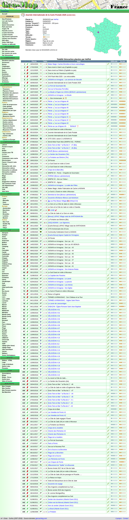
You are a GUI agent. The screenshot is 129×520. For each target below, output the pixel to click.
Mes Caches (6, 388)
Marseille (6, 200)
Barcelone (6, 210)
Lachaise (5, 301)
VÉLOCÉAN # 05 (54, 322)
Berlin (5, 212)
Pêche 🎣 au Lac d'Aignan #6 (58, 101)
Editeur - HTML (7, 360)
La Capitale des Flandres (56, 275)
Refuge (4, 330)
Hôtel (4, 285)
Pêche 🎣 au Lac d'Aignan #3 (58, 123)
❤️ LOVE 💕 (52, 210)
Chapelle (5, 260)
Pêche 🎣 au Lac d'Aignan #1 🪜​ (59, 117)
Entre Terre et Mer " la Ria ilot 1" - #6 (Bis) (62, 148)
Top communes (8, 133)
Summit (4, 336)
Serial (4, 179)
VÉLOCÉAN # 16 (54, 356)
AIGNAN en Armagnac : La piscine (60, 282)
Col (3, 271)
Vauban (4, 341)
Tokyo (5, 227)
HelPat (56, 19)
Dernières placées (8, 60)
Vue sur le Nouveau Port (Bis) (58, 89)
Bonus (4, 64)
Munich (5, 218)
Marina (4, 308)
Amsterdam (7, 208)
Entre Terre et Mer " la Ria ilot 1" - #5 (60, 397)
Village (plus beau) (8, 345)
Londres (5, 216)
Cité (3, 269)
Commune (5, 156)
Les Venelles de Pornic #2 (57, 415)
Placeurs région (8, 95)
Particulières (6, 76)
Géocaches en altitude (9, 170)
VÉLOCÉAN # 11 (54, 341)
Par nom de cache (8, 51)
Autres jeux (6, 379)
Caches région (8, 114)
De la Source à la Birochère (57, 450)
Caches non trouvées (9, 38)
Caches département (10, 120)
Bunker (4, 244)
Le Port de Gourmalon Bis (57, 86)
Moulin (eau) (6, 314)
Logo (4, 362)
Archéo (4, 238)
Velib (3, 343)
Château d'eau (7, 264)
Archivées (5, 82)
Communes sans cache (10, 158)
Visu (3, 148)
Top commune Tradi (9, 183)
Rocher (4, 332)
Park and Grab (7, 27)
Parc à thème (6, 324)
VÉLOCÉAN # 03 (54, 316)
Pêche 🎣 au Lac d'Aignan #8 (58, 114)
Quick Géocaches (8, 25)
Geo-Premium (6, 19)
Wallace (4, 353)
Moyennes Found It (9, 130)
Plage (4, 328)
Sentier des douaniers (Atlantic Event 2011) (63, 499)
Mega (4, 176)
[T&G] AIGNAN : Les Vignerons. (59, 223)
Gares (4, 279)
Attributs (5, 23)
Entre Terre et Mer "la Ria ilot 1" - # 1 (60, 400)
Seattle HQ (6, 224)
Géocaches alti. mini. (9, 166)
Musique (5, 320)
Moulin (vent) (6, 316)
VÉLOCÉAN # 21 (54, 372)
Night (4, 178)
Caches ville (7, 135)
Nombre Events (8, 124)
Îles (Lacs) (5, 291)
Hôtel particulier (7, 287)
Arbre (4, 236)
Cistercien (5, 266)
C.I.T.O (4, 154)
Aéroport (5, 233)
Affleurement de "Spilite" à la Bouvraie (61, 465)
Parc (3, 322)
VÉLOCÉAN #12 (53, 344)
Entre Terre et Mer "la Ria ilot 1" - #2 (60, 403)
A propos (119, 518)
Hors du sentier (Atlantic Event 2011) (60, 506)
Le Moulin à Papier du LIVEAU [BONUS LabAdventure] (67, 92)
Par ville (5, 49)
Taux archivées (8, 128)
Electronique (6, 160)
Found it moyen (7, 146)
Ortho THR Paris (7, 42)
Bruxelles (6, 214)
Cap (3, 248)
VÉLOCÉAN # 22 (54, 375)
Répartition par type (9, 110)
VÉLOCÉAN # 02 (54, 313)
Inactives (5, 80)
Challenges (6, 66)
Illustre (4, 293)
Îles (3, 289)
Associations (6, 373)
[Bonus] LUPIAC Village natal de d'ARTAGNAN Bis (65, 216)
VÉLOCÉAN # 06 (54, 325)
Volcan (4, 351)
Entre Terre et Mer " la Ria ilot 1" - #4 (60, 394)
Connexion (5, 11)
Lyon (4, 198)
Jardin (4, 295)
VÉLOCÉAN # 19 (54, 366)
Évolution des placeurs (10, 93)
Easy (3, 70)
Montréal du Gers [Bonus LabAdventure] (62, 195)
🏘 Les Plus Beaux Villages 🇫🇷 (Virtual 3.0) (63, 201)
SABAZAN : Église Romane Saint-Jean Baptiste (64, 307)
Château (5, 262)
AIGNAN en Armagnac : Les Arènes (60, 285)
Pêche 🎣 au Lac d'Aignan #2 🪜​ (59, 120)
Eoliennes (5, 273)
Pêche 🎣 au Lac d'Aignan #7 (58, 111)
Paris (4, 202)
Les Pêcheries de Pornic (56, 459)
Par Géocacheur (7, 55)
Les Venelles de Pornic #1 (57, 412)
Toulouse (6, 204)
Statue (4, 334)
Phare (4, 326)
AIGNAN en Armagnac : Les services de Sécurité (65, 80)
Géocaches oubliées (9, 172)
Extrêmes (5, 74)
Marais (4, 306)
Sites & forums (7, 381)
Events (4, 72)
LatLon (4, 144)
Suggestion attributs (9, 181)
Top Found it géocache (10, 36)
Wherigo (5, 78)
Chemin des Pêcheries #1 (57, 434)
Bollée (4, 150)
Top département (7, 185)
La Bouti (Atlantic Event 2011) (58, 509)
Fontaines (5, 277)
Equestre (5, 275)
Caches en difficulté (9, 44)
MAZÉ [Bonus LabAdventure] (58, 151)
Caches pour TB (7, 152)
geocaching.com (41, 518)
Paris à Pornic (53, 443)
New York (6, 222)
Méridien (5, 312)
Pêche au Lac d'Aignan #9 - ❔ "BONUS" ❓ (63, 126)
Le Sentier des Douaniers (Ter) (58, 154)
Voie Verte (5, 191)
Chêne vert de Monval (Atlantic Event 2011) (63, 502)
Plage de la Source (54, 456)
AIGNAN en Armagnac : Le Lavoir (59, 279)
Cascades (5, 250)
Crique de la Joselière (55, 428)
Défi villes (5, 40)
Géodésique (6, 281)
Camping (5, 246)
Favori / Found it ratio (9, 162)
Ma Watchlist (6, 392)
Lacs (3, 297)
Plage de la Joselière (55, 437)
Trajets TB (5, 29)
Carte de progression (10, 104)
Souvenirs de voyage (55, 484)
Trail (3, 189)
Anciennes (5, 62)
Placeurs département (10, 97)
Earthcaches (6, 68)
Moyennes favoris (9, 116)
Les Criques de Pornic (55, 462)
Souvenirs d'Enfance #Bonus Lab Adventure (63, 198)
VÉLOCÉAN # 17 (54, 359)
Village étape (6, 347)
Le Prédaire (52, 512)
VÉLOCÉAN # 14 (54, 350)
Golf (3, 283)
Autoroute (5, 240)
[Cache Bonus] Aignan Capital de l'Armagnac (63, 235)
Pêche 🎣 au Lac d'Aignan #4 (58, 104)
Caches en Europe (9, 139)
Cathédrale (5, 254)
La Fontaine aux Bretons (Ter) (58, 157)
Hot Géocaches (7, 174)
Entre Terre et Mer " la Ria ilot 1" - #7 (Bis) (62, 145)
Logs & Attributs (7, 364)
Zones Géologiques (8, 355)
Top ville (5, 187)
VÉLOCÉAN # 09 (54, 335)
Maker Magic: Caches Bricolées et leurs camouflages (66, 64)
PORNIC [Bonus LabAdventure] (59, 176)
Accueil (4, 14)
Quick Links (6, 366)
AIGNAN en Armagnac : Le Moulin (59, 95)
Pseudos (5, 368)
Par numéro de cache (9, 53)
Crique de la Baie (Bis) (55, 170)
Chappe (4, 258)
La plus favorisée (8, 32)
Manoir (4, 304)
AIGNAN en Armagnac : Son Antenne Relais (63, 269)
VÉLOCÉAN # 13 (54, 347)
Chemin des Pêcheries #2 (57, 431)
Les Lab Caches (7, 21)
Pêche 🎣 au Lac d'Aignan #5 (58, 108)
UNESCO (5, 338)
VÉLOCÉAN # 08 (54, 331)
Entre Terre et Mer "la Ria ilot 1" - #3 (60, 406)
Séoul (5, 225)
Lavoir (4, 303)
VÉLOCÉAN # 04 (54, 319)
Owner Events (7, 100)
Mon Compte (6, 386)
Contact (125, 518)
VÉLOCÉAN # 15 (54, 353)
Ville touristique (7, 349)
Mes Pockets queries (9, 390)
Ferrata (4, 164)
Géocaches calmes (8, 168)
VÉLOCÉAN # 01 (54, 310)
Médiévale (5, 310)
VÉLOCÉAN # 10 (54, 338)
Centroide (5, 256)
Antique (4, 235)
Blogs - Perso (6, 377)
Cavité (4, 252)
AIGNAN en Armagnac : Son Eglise (60, 288)
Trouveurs (6, 89)
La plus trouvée (7, 34)
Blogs (4, 375)
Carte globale (7, 106)
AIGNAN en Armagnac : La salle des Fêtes (62, 185)
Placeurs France (8, 91)
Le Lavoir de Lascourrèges (57, 303)
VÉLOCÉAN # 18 (54, 363)
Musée (4, 318)
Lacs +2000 (6, 299)
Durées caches (8, 122)
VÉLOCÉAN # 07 (54, 328)
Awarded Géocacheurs (10, 98)
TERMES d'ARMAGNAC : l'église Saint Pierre (64, 300)
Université (5, 339)
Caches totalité (8, 108)
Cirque (4, 268)
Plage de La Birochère (55, 453)
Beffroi (4, 242)
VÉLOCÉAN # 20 (54, 369)
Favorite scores (7, 30)
